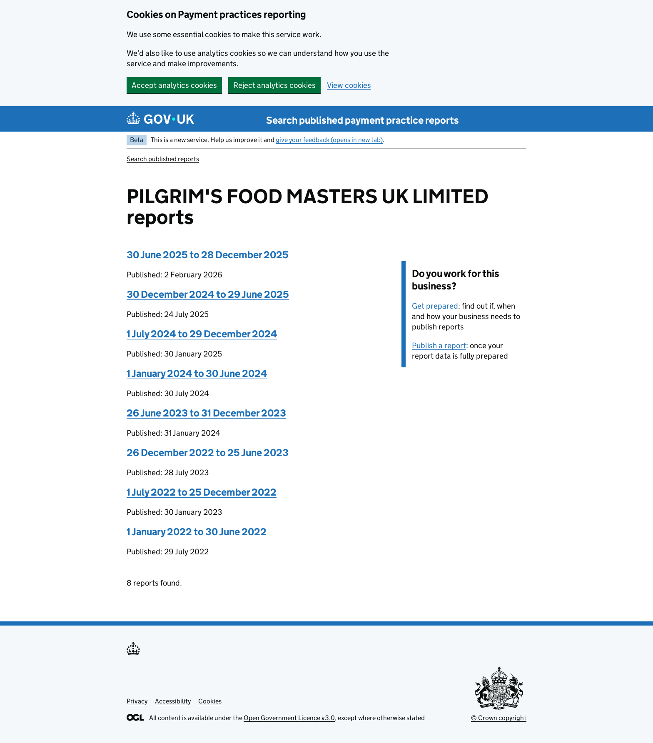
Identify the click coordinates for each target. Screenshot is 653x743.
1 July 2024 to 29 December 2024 (202, 334)
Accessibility (173, 701)
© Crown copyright (498, 718)
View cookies (349, 85)
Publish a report (439, 345)
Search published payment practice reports (362, 120)
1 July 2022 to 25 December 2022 (202, 492)
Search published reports (163, 159)
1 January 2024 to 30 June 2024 (197, 373)
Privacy (137, 701)
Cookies (210, 701)
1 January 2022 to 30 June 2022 (197, 532)
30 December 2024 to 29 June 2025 (208, 294)
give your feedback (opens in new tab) (329, 140)
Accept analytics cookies (174, 85)
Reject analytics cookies (274, 85)
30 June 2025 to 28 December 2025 (208, 255)
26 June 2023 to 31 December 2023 (206, 413)
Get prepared (435, 306)
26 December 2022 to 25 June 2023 (208, 452)
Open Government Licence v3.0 (289, 718)
